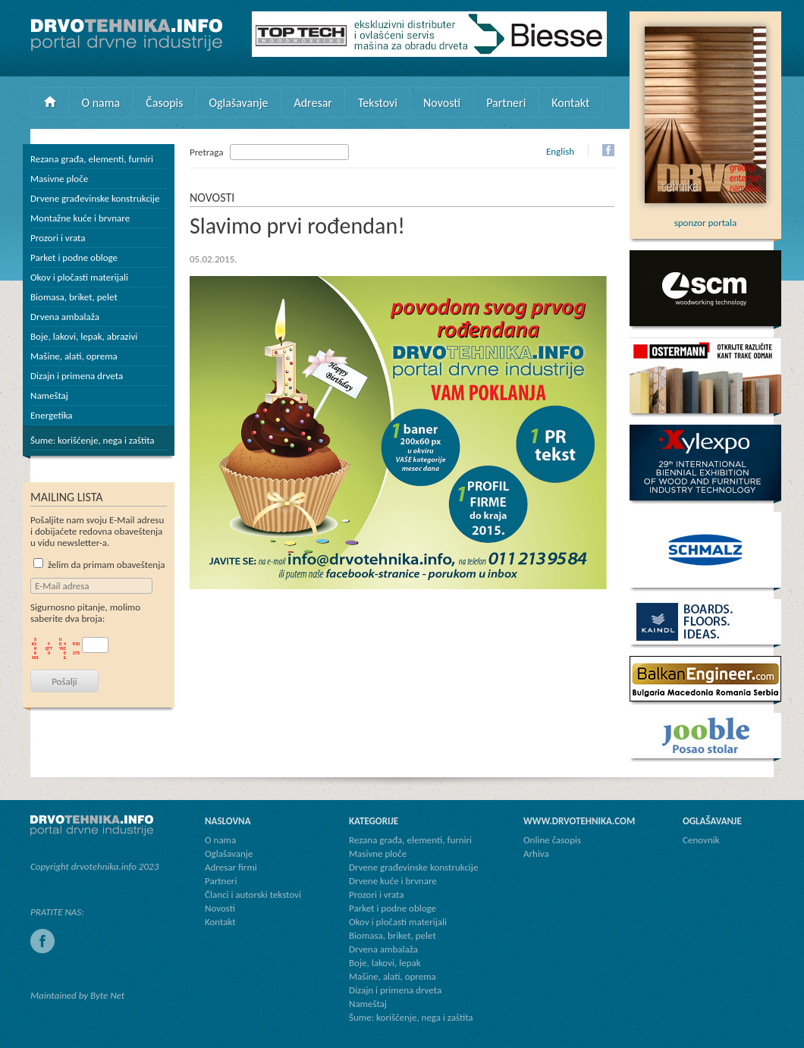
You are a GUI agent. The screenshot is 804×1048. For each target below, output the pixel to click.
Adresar (313, 103)
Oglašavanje (238, 103)
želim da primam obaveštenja (99, 564)
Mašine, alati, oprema (74, 356)
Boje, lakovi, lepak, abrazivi (83, 336)
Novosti (441, 103)
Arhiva (536, 853)
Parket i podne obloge (74, 257)
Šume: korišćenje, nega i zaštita (92, 440)
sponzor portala (705, 217)
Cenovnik (701, 840)
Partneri (506, 103)
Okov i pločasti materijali (79, 277)
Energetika (51, 415)
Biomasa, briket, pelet (74, 297)
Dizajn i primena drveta (76, 375)
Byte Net (107, 995)
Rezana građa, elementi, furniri (91, 159)
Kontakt (570, 103)
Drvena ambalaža (64, 316)
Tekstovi (377, 103)
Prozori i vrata (57, 237)
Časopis (164, 103)
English (560, 151)
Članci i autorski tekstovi (253, 894)
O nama (101, 103)
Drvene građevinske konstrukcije (94, 198)
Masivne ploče (59, 178)
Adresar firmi (231, 867)
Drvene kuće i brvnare (393, 880)
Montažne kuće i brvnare (80, 218)
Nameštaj (49, 395)
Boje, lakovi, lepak (385, 962)
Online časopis (552, 840)
